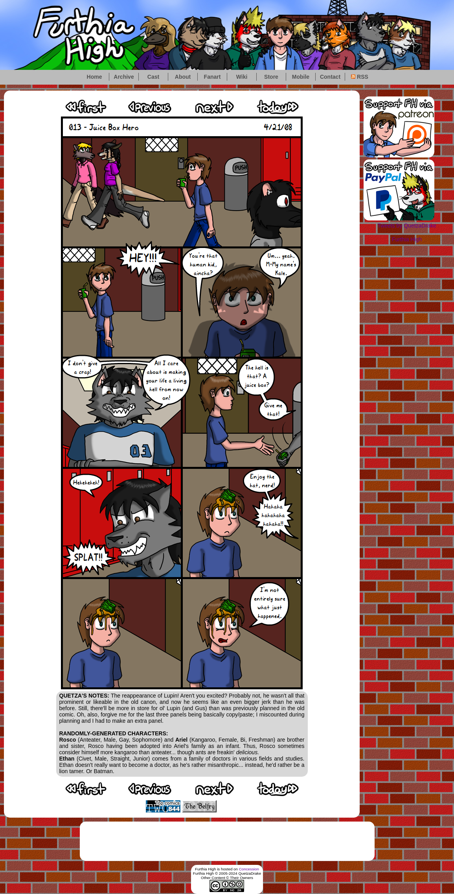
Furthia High (407, 239)
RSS (359, 77)
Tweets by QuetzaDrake (406, 225)
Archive (124, 77)
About (183, 77)
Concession (249, 869)
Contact (330, 77)
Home (94, 77)
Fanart (212, 77)
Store (271, 77)
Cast (153, 77)
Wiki (242, 77)
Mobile (300, 77)
